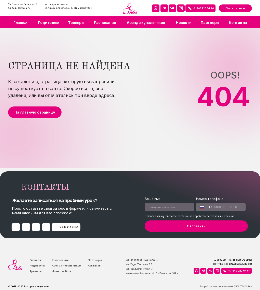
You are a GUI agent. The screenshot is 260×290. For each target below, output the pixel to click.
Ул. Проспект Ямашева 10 (22, 4)
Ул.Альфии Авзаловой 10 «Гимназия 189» (68, 7)
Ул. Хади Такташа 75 (19, 7)
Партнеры (210, 22)
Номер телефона (209, 199)
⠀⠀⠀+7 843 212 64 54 (200, 8)
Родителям (48, 22)
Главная (20, 22)
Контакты (238, 22)
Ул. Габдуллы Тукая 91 (56, 4)
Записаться (235, 8)
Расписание (105, 22)
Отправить (196, 226)
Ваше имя (152, 199)
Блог (68, 271)
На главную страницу (34, 112)
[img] (130, 8)
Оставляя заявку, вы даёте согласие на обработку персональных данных (189, 216)
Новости (183, 22)
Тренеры (76, 22)
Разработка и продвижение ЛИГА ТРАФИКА (226, 286)
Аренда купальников (146, 22)
